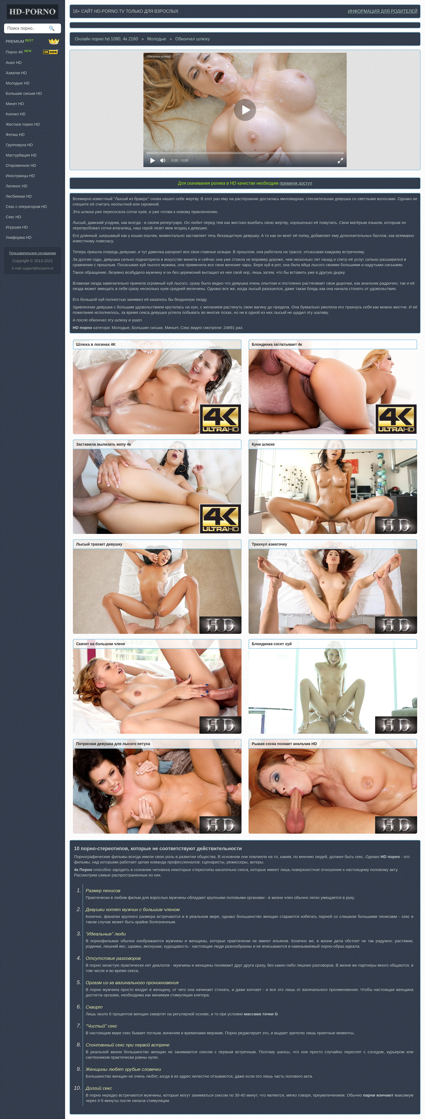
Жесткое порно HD (23, 124)
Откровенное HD (21, 165)
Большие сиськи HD (24, 93)
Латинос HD (16, 186)
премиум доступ (295, 183)
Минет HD (15, 104)
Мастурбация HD (21, 155)
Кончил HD (15, 114)
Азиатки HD (16, 73)
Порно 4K (32, 52)
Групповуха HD (19, 145)
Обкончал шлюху (192, 39)
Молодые (156, 39)
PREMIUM (32, 41)
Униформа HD (18, 237)
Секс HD (13, 217)
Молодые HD (18, 83)
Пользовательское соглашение (32, 253)
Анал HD (14, 62)
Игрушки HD (17, 227)
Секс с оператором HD (26, 206)
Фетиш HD (15, 134)
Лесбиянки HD (19, 196)
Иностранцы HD (20, 176)
